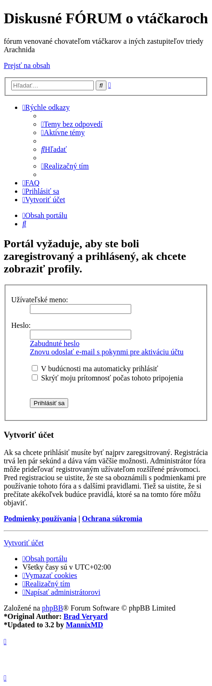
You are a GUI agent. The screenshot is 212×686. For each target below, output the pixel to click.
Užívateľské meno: (39, 300)
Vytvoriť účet (23, 543)
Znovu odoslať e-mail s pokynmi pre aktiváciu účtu (107, 352)
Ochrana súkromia (112, 519)
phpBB (52, 608)
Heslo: (21, 325)
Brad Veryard (86, 616)
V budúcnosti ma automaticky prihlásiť (95, 369)
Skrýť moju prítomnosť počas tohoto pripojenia (107, 378)
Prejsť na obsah (27, 65)
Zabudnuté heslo (54, 343)
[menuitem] (72, 124)
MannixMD (84, 625)
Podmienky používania (40, 519)
